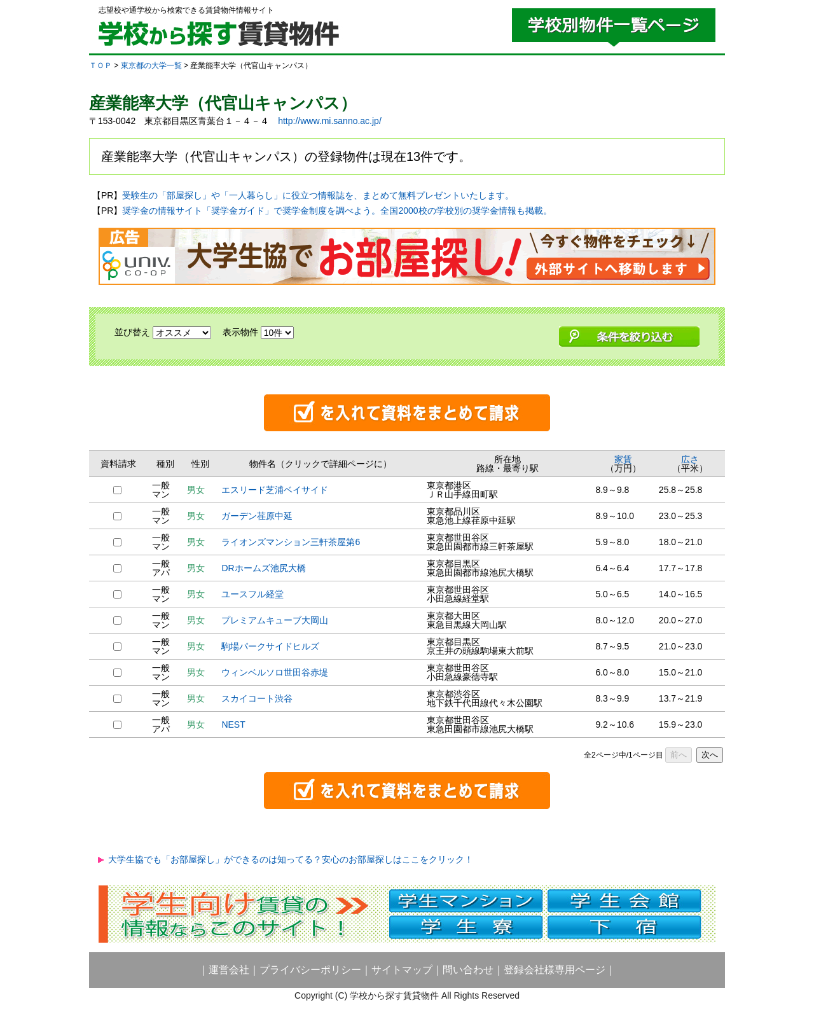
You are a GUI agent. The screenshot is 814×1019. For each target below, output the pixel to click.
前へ (678, 754)
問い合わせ (468, 969)
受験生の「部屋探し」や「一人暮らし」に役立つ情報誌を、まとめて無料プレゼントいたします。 (318, 195)
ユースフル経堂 (252, 594)
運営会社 (229, 969)
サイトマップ (401, 969)
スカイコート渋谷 (257, 698)
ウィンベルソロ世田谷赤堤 (274, 672)
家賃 (623, 459)
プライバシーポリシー (310, 969)
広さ (690, 459)
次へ (709, 754)
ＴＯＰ (100, 65)
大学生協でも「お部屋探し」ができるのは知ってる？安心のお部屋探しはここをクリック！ (290, 859)
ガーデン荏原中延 (257, 516)
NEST (233, 724)
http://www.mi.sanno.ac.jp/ (330, 121)
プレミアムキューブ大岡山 (274, 620)
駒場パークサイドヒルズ (270, 646)
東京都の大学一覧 (151, 65)
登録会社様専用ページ (554, 969)
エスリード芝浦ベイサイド (274, 490)
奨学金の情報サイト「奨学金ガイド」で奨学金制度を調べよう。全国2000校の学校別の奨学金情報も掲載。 (336, 210)
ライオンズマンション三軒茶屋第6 (290, 542)
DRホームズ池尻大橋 (263, 568)
